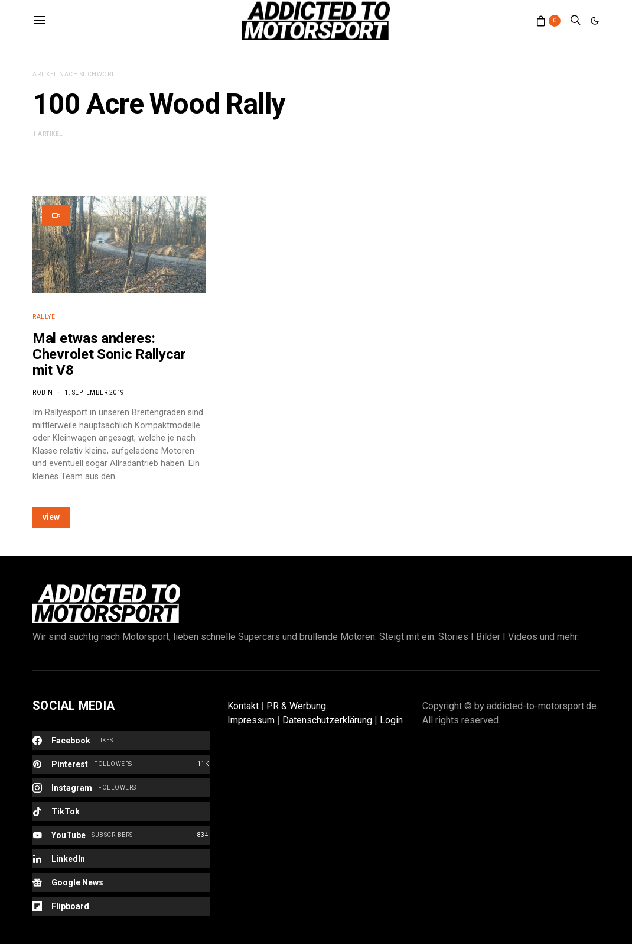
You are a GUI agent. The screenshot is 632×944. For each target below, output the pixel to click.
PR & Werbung (296, 706)
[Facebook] (121, 740)
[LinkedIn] (121, 858)
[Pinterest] (121, 764)
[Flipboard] (121, 906)
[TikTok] (121, 811)
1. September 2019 (94, 392)
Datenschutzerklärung (327, 720)
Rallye (43, 316)
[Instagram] (121, 787)
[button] (595, 20)
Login (391, 720)
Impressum (251, 720)
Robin (42, 392)
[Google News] (121, 882)
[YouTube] (121, 835)
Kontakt (243, 706)
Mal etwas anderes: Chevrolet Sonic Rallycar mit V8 (109, 354)
